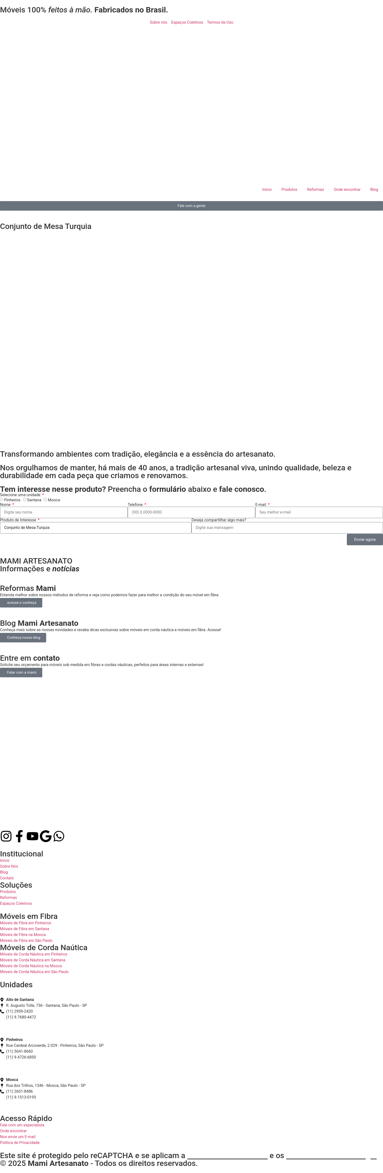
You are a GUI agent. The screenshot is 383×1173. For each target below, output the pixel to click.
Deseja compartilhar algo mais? (219, 520)
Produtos (289, 189)
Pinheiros (12, 500)
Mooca (54, 500)
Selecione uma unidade (20, 495)
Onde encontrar (347, 189)
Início (267, 189)
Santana (34, 500)
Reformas (315, 189)
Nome (5, 505)
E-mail (261, 505)
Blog (374, 189)
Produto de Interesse (18, 520)
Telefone (136, 505)
